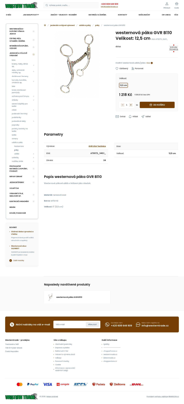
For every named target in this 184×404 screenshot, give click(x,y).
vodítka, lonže (17, 161)
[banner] (21, 5)
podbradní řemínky (19, 114)
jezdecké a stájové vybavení (62, 25)
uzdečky (15, 157)
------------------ (112, 347)
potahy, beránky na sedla (20, 130)
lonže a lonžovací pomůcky (19, 91)
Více (148, 63)
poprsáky (15, 125)
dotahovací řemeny (20, 76)
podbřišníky (16, 117)
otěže (14, 110)
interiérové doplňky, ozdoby (19, 47)
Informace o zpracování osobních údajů (65, 369)
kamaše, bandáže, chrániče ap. (19, 81)
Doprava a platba (62, 347)
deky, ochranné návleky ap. (18, 71)
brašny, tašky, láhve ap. (20, 65)
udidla (16, 154)
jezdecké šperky (17, 182)
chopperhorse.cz (110, 351)
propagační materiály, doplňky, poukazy (19, 168)
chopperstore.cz (110, 361)
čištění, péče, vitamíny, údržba (17, 39)
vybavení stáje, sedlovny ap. (16, 194)
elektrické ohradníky (19, 201)
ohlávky (15, 100)
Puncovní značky (62, 361)
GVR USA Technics (97, 146)
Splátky (106, 344)
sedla (14, 135)
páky (97, 25)
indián (12, 207)
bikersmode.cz (109, 358)
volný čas (14, 188)
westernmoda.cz (110, 354)
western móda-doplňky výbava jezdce (17, 31)
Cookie (58, 364)
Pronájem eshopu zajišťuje (157, 396)
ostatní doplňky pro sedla (20, 105)
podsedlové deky (19, 121)
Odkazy (58, 358)
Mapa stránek (52, 396)
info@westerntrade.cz (109, 7)
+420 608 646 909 (109, 4)
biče (13, 60)
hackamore (19, 146)
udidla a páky (85, 25)
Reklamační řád (61, 351)
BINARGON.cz (174, 396)
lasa (13, 86)
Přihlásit (92, 324)
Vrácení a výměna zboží (65, 354)
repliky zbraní (16, 176)
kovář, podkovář (18, 213)
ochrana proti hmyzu (20, 96)
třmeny (15, 138)
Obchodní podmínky (63, 344)
